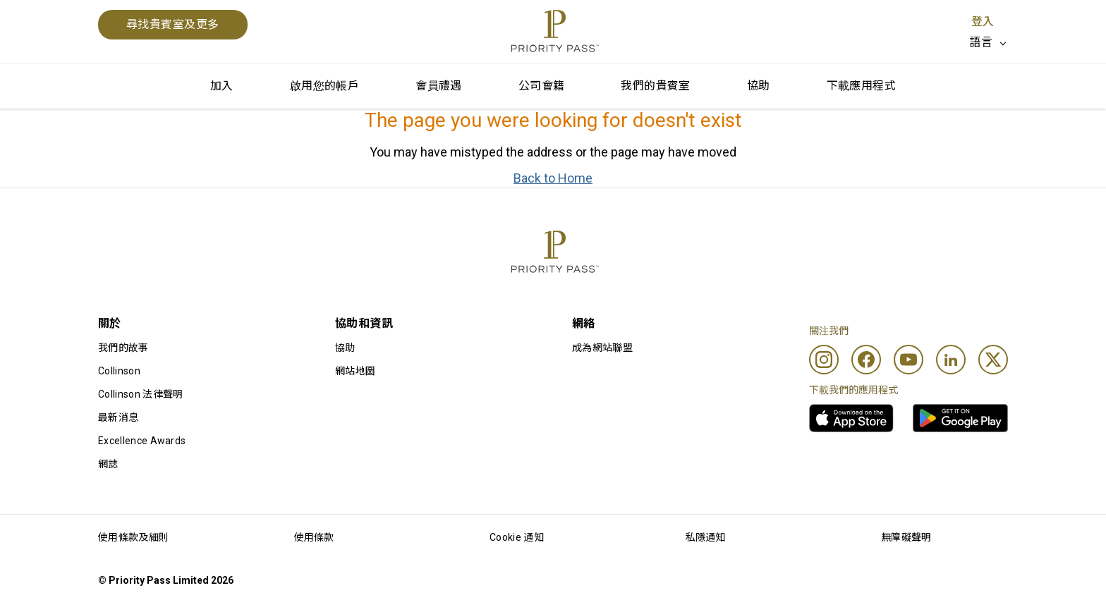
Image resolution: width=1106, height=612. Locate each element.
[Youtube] (908, 359)
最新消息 (118, 417)
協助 (758, 85)
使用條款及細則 (133, 537)
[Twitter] (993, 359)
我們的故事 (123, 347)
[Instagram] (824, 359)
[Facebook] (866, 359)
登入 (982, 21)
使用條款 (314, 537)
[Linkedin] (951, 359)
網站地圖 (355, 371)
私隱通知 (706, 537)
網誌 (108, 464)
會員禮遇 (438, 85)
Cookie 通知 (517, 537)
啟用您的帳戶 (324, 85)
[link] (851, 418)
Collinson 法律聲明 (140, 394)
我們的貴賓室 (655, 85)
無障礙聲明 (906, 537)
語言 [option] (980, 42)
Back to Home (553, 178)
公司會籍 (541, 85)
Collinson (119, 371)
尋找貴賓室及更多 (172, 24)
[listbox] (988, 42)
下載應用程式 (861, 85)
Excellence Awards (142, 440)
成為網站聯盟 (602, 347)
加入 (221, 85)
